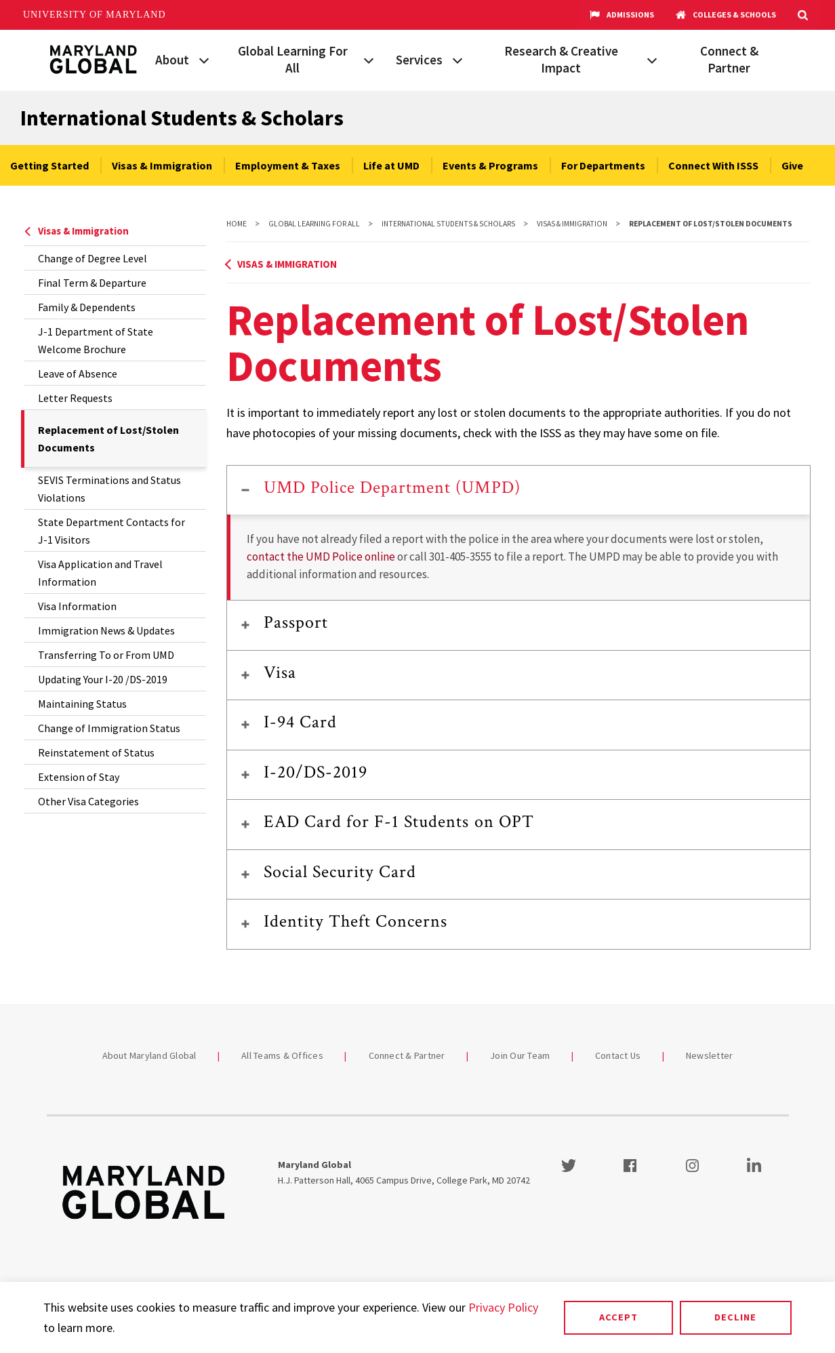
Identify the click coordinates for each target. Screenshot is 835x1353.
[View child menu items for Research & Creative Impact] (651, 59)
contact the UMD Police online (321, 556)
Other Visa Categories (88, 801)
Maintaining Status (82, 703)
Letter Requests (75, 398)
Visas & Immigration (162, 165)
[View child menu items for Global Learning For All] (369, 59)
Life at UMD (391, 165)
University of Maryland (94, 14)
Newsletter (709, 1055)
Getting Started (49, 165)
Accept (618, 1317)
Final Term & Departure (92, 282)
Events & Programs (490, 165)
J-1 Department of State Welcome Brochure (95, 340)
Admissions (622, 14)
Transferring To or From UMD (106, 655)
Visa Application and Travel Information (100, 572)
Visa (280, 672)
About (172, 60)
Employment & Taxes (287, 165)
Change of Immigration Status (109, 728)
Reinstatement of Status (96, 752)
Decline (735, 1317)
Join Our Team (520, 1055)
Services (419, 60)
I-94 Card (300, 721)
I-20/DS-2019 (315, 772)
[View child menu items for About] (204, 59)
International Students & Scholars (182, 118)
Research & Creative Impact (561, 59)
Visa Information (77, 606)
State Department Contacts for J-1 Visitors (111, 530)
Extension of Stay (78, 777)
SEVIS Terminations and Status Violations (109, 488)
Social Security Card (340, 871)
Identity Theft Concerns (356, 921)
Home (236, 223)
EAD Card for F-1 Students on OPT (399, 821)
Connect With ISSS (713, 165)
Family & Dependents (87, 307)
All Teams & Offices (282, 1055)
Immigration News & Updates (106, 630)
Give (792, 165)
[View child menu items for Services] (457, 59)
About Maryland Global (149, 1055)
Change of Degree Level (92, 258)
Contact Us (618, 1055)
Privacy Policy (503, 1307)
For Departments (603, 165)
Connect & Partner (729, 59)
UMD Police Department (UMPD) (392, 487)
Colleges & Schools (726, 14)
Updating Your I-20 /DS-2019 (102, 679)
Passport (296, 622)
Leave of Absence (77, 373)
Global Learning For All (293, 59)
